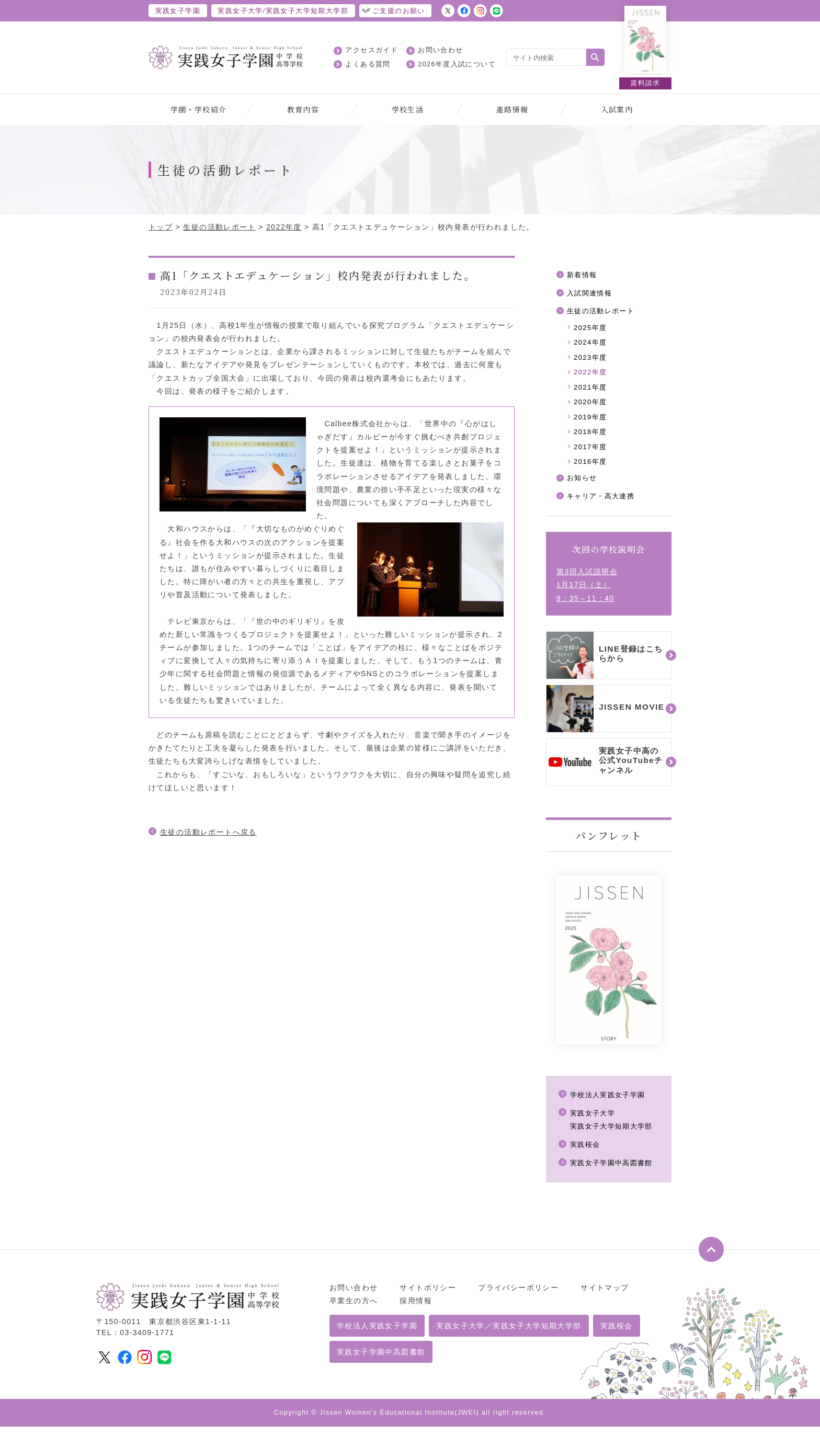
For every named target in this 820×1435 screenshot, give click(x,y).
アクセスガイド (371, 50)
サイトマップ (604, 1296)
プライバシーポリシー (518, 1296)
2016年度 (591, 468)
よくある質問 (367, 64)
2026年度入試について (457, 64)
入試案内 (617, 109)
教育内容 (303, 109)
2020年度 (591, 407)
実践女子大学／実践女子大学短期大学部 (508, 1334)
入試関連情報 (591, 294)
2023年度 (591, 360)
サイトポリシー (428, 1296)
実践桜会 (586, 1153)
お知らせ (583, 486)
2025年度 (591, 329)
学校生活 (408, 109)
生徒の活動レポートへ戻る (208, 832)
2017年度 (591, 453)
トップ (161, 227)
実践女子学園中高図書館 (614, 1171)
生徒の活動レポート (219, 227)
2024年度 (591, 345)
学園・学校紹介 (198, 109)
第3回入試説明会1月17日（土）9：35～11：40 (587, 593)
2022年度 (284, 227)
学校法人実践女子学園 (610, 1103)
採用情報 (416, 1309)
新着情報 (583, 275)
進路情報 (512, 109)
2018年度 (591, 438)
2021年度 (591, 391)
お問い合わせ (440, 50)
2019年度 (591, 422)
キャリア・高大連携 (603, 504)
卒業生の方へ (353, 1309)
